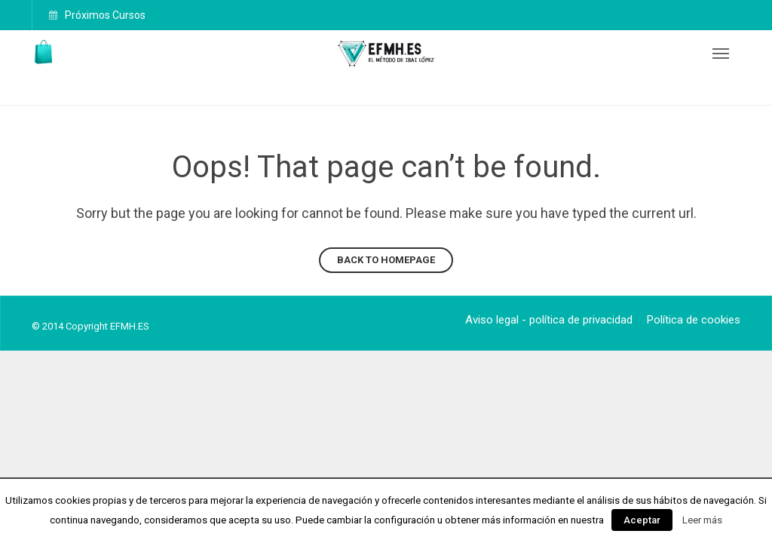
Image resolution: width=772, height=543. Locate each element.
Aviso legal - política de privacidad (549, 320)
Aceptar (641, 520)
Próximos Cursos (104, 15)
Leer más (702, 520)
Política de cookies (693, 320)
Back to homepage (386, 259)
